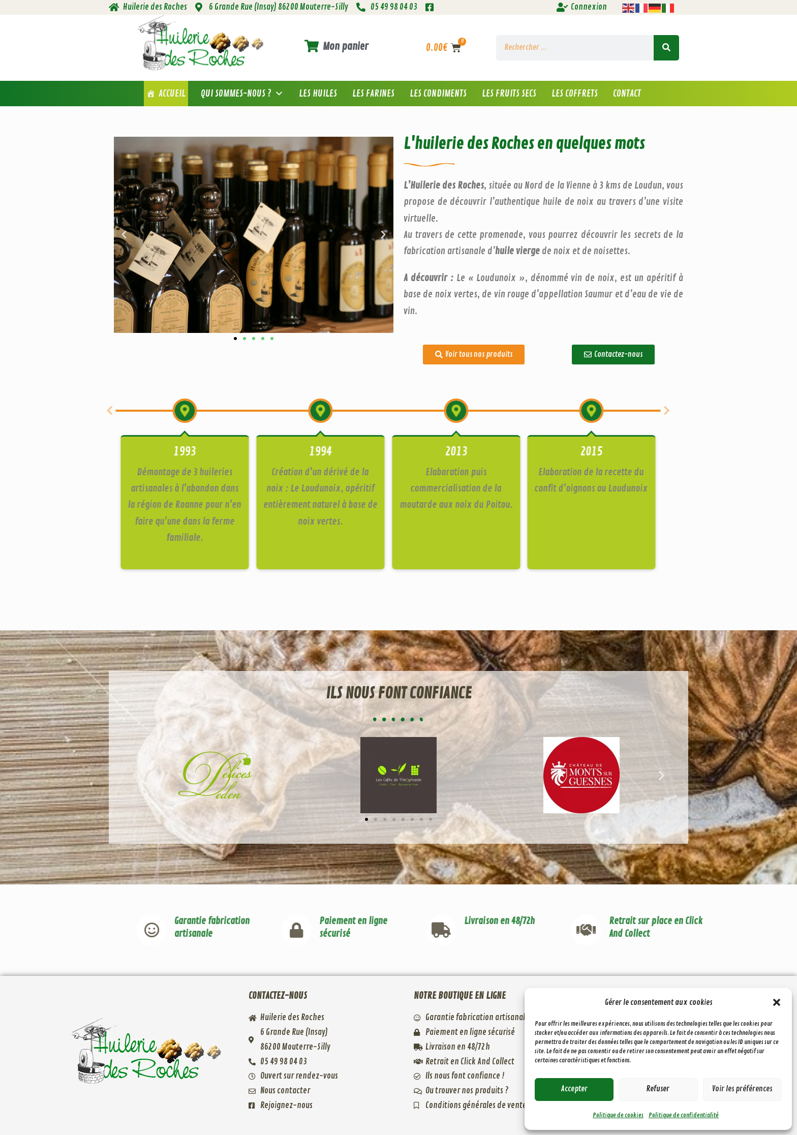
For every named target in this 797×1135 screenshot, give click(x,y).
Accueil (172, 93)
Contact (627, 93)
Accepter (574, 1089)
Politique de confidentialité (684, 1115)
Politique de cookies (618, 1115)
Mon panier (346, 46)
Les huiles (318, 93)
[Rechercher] (666, 47)
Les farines (373, 93)
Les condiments (438, 93)
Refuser (658, 1089)
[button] (777, 1002)
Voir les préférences (742, 1089)
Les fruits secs (509, 93)
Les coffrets (574, 93)
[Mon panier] (311, 46)
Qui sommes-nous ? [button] (242, 93)
